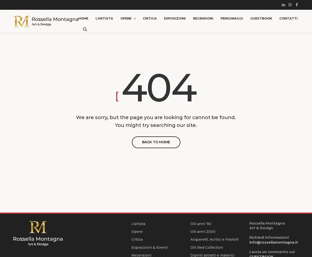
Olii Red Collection (206, 247)
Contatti (288, 18)
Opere (125, 18)
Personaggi (232, 18)
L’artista (104, 18)
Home (83, 18)
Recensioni (203, 18)
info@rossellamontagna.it (273, 242)
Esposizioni (175, 18)
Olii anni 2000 (202, 231)
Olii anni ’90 (200, 224)
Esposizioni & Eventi (149, 247)
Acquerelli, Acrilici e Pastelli (214, 239)
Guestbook (261, 18)
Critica (150, 18)
